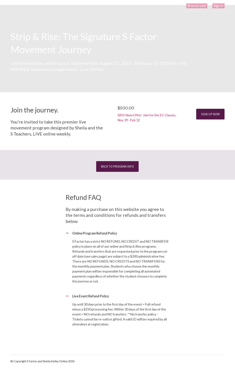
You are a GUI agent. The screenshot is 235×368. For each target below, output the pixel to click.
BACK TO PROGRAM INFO (117, 166)
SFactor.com (201, 6)
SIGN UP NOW (210, 114)
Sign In (220, 6)
